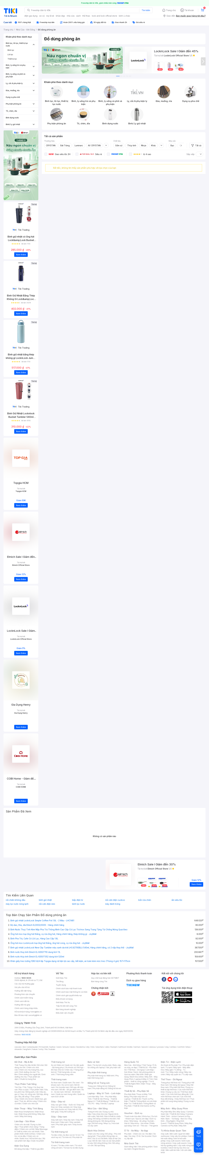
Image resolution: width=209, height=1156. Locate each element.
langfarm (27, 1049)
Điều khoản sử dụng (64, 999)
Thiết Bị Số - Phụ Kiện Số (136, 1091)
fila (46, 1049)
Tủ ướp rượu (187, 1074)
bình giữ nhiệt (45, 900)
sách (78, 16)
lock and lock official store (104, 16)
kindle (129, 1047)
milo (92, 1047)
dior (24, 1047)
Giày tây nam (69, 1120)
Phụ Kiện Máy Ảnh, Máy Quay (173, 1112)
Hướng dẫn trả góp (22, 1005)
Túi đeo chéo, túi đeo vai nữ (62, 1135)
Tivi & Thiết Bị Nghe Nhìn (139, 1082)
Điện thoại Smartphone (24, 1112)
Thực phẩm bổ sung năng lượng (177, 1100)
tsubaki (52, 1049)
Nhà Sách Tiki (131, 1143)
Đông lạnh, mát (32, 1092)
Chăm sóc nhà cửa (30, 1103)
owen (59, 1047)
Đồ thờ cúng (97, 1123)
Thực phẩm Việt (36, 1089)
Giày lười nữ (73, 1109)
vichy (41, 1049)
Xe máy (132, 1136)
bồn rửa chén (144, 900)
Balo (89, 1065)
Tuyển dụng (61, 985)
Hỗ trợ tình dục (35, 1138)
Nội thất (100, 1116)
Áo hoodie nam (62, 1087)
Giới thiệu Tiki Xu (63, 1002)
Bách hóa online (137, 1077)
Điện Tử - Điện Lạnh (171, 1062)
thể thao (86, 16)
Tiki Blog (59, 981)
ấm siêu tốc (177, 900)
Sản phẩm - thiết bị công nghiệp (140, 1080)
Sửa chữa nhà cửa (99, 1114)
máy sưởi (164, 1134)
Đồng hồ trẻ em (114, 1088)
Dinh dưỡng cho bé (27, 1072)
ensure (66, 1047)
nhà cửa (70, 16)
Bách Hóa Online (96, 1130)
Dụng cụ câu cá (172, 1092)
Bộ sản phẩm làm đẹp (30, 1139)
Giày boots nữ (61, 1109)
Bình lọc (11, 50)
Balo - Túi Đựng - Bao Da (176, 1119)
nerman (137, 1047)
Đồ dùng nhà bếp (22, 1149)
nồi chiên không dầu (15, 900)
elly (87, 1047)
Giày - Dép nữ (58, 1101)
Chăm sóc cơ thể (27, 1129)
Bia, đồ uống (24, 1096)
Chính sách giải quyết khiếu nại (69, 995)
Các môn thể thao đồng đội (177, 1094)
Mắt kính (110, 1076)
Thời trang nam (58, 1079)
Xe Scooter (146, 1136)
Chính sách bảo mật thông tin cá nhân (71, 992)
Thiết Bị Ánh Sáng (177, 1114)
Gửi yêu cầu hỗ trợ (22, 987)
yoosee (160, 1047)
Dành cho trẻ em (27, 1099)
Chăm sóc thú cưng (96, 1134)
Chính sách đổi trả (22, 1001)
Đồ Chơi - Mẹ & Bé (24, 1062)
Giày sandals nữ (65, 1107)
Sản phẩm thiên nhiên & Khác (29, 1132)
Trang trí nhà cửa (95, 1112)
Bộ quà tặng (100, 1145)
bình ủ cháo (124, 16)
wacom (145, 1047)
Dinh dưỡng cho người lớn (29, 1074)
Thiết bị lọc (12, 59)
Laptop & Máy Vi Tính (144, 1079)
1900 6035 (26, 1034)
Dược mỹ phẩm (37, 1141)
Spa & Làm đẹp (142, 1119)
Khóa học (146, 1116)
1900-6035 (26, 978)
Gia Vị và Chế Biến (100, 1138)
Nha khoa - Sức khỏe (139, 1123)
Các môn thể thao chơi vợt (177, 1095)
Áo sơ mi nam (67, 1085)
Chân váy (69, 1070)
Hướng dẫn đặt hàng (23, 991)
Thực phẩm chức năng (28, 1127)
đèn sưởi (173, 1134)
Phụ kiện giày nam (63, 1124)
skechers (100, 1047)
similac (173, 1047)
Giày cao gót (56, 1105)
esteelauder (32, 1047)
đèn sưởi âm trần (173, 1150)
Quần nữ (68, 1065)
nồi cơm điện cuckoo (115, 900)
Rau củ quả (23, 1089)
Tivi (167, 1072)
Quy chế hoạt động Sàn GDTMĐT (105, 978)
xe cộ (42, 16)
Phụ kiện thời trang (97, 1072)
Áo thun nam (56, 1082)
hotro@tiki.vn (36, 1012)
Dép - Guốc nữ (69, 1105)
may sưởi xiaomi (174, 1141)
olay (167, 1047)
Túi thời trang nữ (59, 1132)
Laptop (111, 1103)
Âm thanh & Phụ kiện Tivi (171, 1065)
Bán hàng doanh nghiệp (66, 1009)
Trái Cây (18, 1087)
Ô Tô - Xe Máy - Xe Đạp (136, 1130)
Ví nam (54, 1145)
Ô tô (138, 1136)
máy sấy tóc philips (179, 1136)
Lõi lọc (10, 54)
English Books (139, 1149)
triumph (114, 1047)
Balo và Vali (94, 1062)
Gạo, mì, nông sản (28, 1094)
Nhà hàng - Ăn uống (138, 1121)
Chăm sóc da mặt (22, 1124)
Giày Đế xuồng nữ (67, 1112)
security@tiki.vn (35, 1015)
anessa (152, 1047)
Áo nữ (53, 1065)
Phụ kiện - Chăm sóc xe (134, 1134)
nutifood (122, 1047)
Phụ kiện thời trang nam (103, 1077)
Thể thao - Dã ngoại (136, 1070)
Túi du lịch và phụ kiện (102, 1065)
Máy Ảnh (182, 1126)
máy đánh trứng (112, 904)
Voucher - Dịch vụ (133, 1113)
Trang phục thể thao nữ (170, 1082)
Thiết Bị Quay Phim (176, 1123)
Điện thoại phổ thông (28, 1114)
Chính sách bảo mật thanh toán (69, 988)
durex (72, 1047)
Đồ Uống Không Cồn (102, 1143)
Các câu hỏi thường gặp (24, 984)
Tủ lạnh (169, 1067)
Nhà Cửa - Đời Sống (98, 1108)
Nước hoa (24, 1138)
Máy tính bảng (26, 1116)
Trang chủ (171, 10)
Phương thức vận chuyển (25, 994)
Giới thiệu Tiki (61, 978)
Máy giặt (169, 1070)
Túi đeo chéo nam (65, 1145)
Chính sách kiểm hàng (24, 998)
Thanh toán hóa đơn (132, 1116)
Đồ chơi (40, 1065)
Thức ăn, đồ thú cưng (28, 1101)
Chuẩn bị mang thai (28, 1079)
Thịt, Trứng (27, 1087)
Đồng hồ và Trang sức (99, 1083)
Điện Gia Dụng (22, 1146)
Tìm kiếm (146, 10)
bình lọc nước (78, 904)
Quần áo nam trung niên (66, 1094)
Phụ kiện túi (77, 1137)
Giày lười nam (56, 1120)
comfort (181, 1047)
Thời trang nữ (58, 1062)
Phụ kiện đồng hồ (100, 1088)
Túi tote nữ (66, 1137)
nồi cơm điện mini (47, 904)
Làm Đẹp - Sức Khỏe (25, 1121)
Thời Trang (146, 1065)
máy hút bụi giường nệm (176, 1144)
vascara (18, 1047)
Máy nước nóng (176, 1072)
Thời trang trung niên (64, 1074)
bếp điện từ (77, 900)
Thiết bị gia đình (37, 1149)
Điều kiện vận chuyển (65, 1013)
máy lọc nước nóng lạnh (17, 904)
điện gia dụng (30, 16)
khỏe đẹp (60, 16)
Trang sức (92, 1086)
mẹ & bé (50, 16)
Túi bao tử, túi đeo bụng (73, 1148)
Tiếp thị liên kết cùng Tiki (66, 1006)
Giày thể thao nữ (182, 1099)
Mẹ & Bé (140, 1074)
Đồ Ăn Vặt (97, 1141)
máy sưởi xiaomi (180, 1143)
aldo (107, 1047)
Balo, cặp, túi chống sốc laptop (104, 1066)
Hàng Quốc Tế (131, 1062)
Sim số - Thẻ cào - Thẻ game (145, 1126)
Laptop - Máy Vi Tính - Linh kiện (104, 1093)
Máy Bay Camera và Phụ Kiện (176, 1124)
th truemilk (43, 1047)
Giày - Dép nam (59, 1116)
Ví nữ (78, 1135)
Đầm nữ (60, 1065)
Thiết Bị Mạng (102, 1101)
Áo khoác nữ (70, 1067)
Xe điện (149, 1134)
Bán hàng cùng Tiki (99, 981)
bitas (188, 1047)
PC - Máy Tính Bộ (99, 1103)
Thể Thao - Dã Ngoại (171, 1079)
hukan (34, 1049)
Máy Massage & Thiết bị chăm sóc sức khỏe (31, 1130)
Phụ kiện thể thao (177, 1087)
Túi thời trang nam (60, 1142)
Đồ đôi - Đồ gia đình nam (70, 1089)
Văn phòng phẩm (145, 1147)
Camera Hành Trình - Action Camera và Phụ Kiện (177, 1116)
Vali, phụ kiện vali (113, 1067)
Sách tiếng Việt (130, 1147)
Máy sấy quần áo (173, 1074)
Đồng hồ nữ (102, 1086)
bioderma (81, 1047)
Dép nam (64, 1122)
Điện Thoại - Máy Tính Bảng (29, 1108)
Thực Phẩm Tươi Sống (25, 1084)
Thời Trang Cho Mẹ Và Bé (25, 1065)
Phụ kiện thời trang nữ (97, 1076)
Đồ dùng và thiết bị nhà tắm (104, 1119)
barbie (52, 1047)
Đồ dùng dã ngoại (177, 1085)
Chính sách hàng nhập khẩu (26, 1008)
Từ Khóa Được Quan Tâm (173, 1130)
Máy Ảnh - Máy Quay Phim (174, 1108)
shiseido (18, 1049)
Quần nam (67, 1082)
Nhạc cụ (107, 1123)
